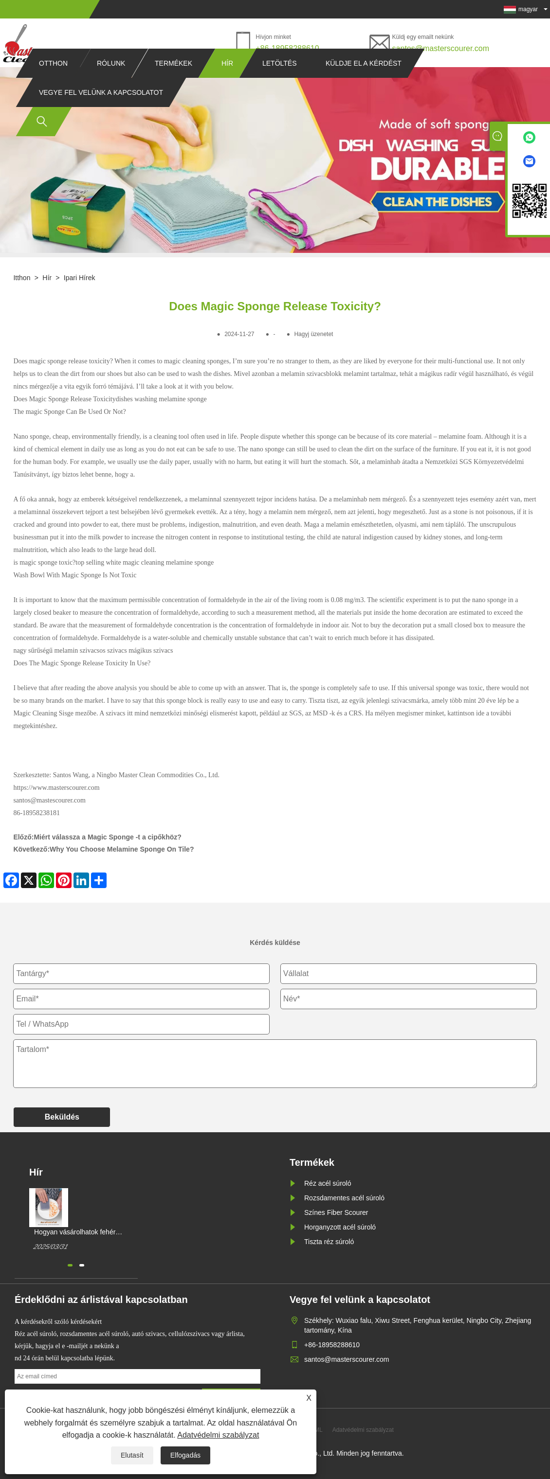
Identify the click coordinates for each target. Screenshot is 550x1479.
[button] (70, 1265)
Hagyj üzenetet (313, 334)
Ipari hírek (79, 278)
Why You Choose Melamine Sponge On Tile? (122, 849)
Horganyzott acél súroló (340, 1227)
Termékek (173, 82)
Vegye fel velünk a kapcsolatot (101, 111)
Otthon (53, 82)
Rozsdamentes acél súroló (344, 1198)
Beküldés (62, 1117)
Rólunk (111, 82)
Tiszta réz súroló (329, 1242)
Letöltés (279, 82)
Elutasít (132, 1455)
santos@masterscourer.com (440, 48)
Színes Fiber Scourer (336, 1212)
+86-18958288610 (287, 48)
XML (317, 1429)
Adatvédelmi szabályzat (218, 1435)
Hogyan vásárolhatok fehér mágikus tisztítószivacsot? (74, 1232)
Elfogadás (185, 1455)
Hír (227, 82)
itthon (21, 278)
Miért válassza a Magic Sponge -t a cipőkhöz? (107, 837)
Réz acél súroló (327, 1183)
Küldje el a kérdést (364, 82)
